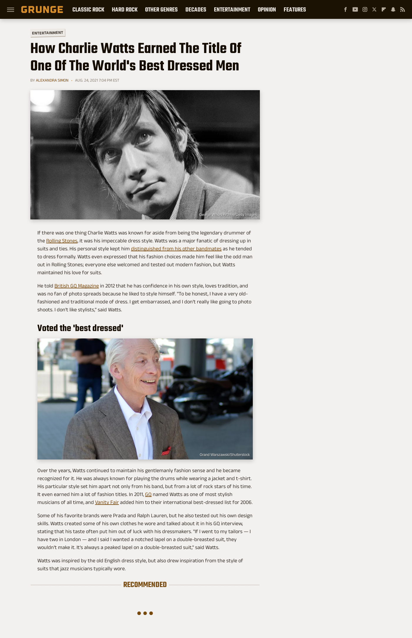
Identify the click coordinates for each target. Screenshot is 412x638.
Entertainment (232, 9)
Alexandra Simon (52, 80)
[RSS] (402, 9)
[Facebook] (345, 9)
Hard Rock (124, 9)
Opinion (267, 9)
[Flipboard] (383, 9)
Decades (195, 9)
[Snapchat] (393, 9)
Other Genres (161, 9)
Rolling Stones (61, 241)
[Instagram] (365, 9)
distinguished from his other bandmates (176, 249)
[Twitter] (374, 9)
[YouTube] (355, 9)
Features (295, 9)
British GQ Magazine (76, 286)
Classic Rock (88, 9)
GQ (148, 494)
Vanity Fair (107, 502)
